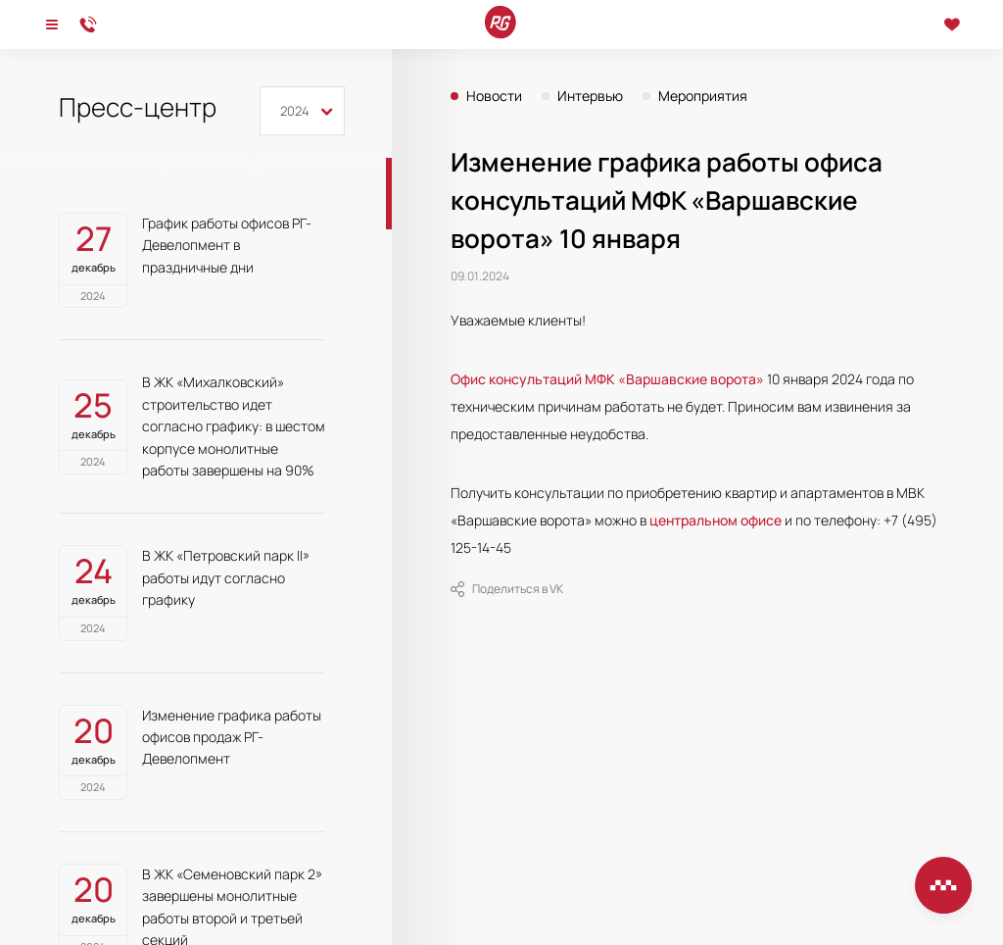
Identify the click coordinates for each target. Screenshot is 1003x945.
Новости (494, 96)
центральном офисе (715, 520)
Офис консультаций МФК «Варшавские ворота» (607, 379)
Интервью (590, 96)
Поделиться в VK (507, 589)
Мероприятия (702, 96)
